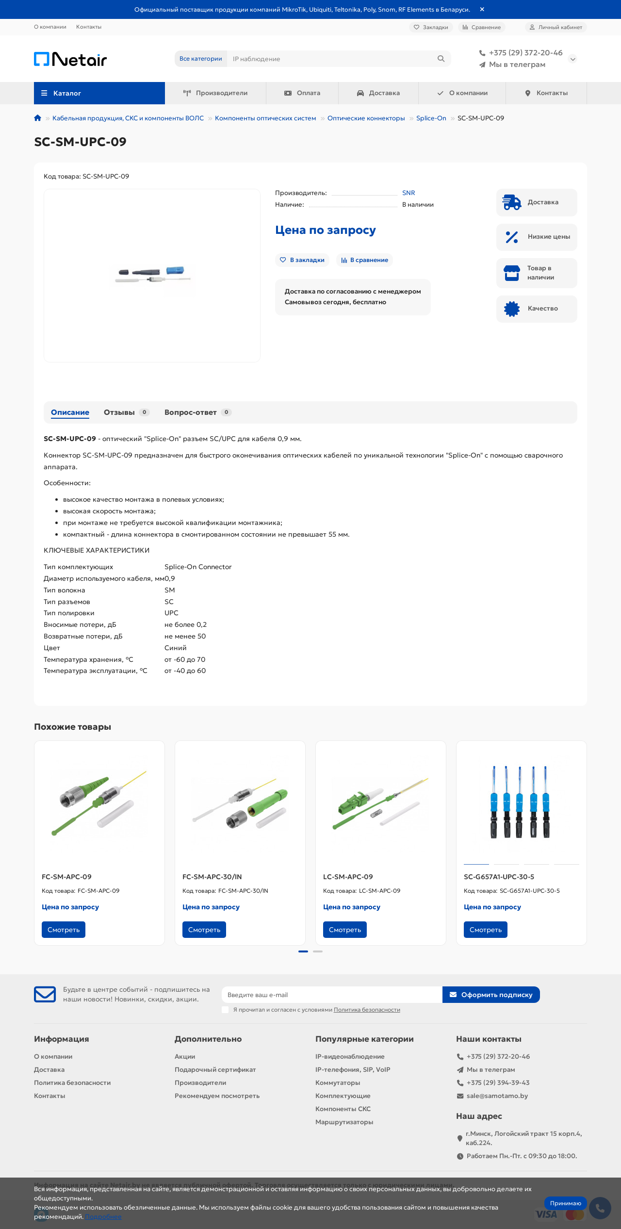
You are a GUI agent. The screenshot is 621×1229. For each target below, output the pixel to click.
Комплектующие (343, 1096)
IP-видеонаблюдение (350, 1056)
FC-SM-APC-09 (67, 876)
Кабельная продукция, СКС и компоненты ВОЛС (128, 118)
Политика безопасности (72, 1083)
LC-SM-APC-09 (348, 876)
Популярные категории (364, 1039)
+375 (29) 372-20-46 (519, 53)
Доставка (378, 93)
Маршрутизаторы (344, 1122)
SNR (408, 193)
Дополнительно (208, 1039)
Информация (61, 1039)
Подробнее (103, 1217)
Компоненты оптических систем (265, 118)
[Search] (339, 58)
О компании (50, 26)
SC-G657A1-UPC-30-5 (499, 876)
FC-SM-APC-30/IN (212, 876)
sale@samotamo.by (497, 1096)
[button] (303, 951)
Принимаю (565, 1203)
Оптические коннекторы (366, 118)
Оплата (302, 93)
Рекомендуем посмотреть (217, 1096)
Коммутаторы (337, 1083)
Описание (70, 412)
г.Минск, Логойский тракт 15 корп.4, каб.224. (524, 1138)
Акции (185, 1056)
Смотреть (64, 929)
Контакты (88, 26)
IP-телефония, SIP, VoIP (353, 1069)
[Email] (332, 994)
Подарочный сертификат (215, 1069)
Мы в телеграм (510, 64)
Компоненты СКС (343, 1109)
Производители (215, 93)
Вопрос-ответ (198, 412)
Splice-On (431, 118)
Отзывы (127, 412)
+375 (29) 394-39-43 (498, 1083)
